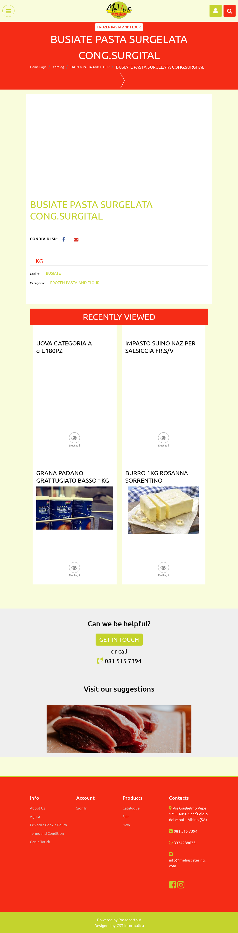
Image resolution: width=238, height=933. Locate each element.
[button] (216, 11)
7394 (134, 661)
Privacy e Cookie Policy (48, 825)
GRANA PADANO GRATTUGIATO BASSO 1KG (72, 476)
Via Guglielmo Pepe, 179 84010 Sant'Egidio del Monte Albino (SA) (188, 813)
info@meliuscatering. (187, 859)
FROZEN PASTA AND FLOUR (90, 67)
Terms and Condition (47, 833)
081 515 (116, 661)
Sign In (81, 808)
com (172, 865)
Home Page (38, 67)
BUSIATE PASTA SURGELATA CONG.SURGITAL (160, 66)
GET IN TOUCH (119, 639)
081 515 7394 (185, 831)
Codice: (35, 274)
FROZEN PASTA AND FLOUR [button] (119, 27)
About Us (37, 808)
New (126, 825)
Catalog (58, 67)
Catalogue (131, 808)
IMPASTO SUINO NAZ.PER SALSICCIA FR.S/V (160, 346)
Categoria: (37, 283)
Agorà (35, 816)
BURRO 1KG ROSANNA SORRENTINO (156, 476)
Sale (126, 816)
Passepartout (130, 919)
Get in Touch (40, 841)
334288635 (186, 842)
